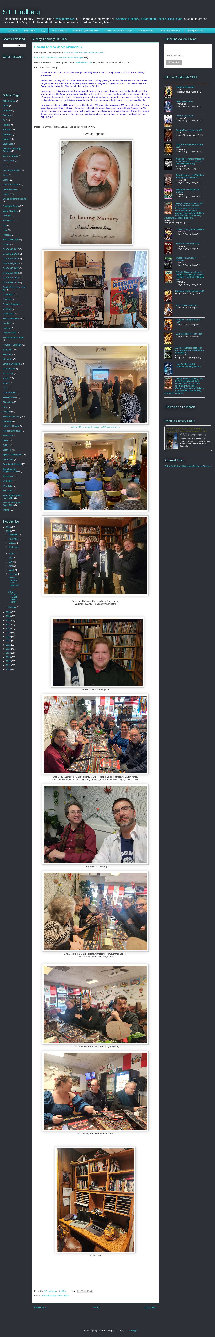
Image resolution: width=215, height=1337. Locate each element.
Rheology (7, 421)
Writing (6, 510)
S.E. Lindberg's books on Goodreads (186, 83)
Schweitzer (8, 435)
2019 (8, 632)
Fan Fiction (8, 220)
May (11, 562)
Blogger (134, 1330)
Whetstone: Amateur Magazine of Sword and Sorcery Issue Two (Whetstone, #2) (190, 161)
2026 (8, 527)
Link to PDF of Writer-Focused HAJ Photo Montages (58, 57)
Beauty (6, 139)
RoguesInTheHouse (12, 431)
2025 (8, 531)
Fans (5, 230)
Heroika (6, 323)
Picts (5, 407)
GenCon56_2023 (11, 273)
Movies (6, 378)
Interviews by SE (146, 31)
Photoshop (8, 402)
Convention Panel (11, 170)
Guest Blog (8, 313)
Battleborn (7, 134)
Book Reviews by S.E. (171, 31)
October (13, 543)
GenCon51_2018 (11, 254)
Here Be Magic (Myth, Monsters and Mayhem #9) (188, 365)
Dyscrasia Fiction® (127, 18)
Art (4, 120)
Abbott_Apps (9, 101)
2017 (8, 640)
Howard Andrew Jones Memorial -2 (13, 582)
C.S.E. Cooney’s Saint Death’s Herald (13, 597)
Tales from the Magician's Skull (10, 470)
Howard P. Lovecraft (12, 345)
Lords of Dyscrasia (11, 364)
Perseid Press (9, 397)
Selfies (6, 445)
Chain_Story (8, 160)
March (12, 570)
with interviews (65, 18)
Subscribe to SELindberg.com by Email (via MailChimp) (186, 48)
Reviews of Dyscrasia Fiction (118, 31)
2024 (8, 612)
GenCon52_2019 (11, 258)
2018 (8, 636)
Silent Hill (7, 450)
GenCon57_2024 (11, 277)
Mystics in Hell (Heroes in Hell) (189, 291)
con (4, 165)
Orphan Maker (9, 392)
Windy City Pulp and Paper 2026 (12, 503)
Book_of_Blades (10, 156)
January (13, 607)
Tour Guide (8, 476)
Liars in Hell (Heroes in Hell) (189, 334)
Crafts (5, 180)
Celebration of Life (83, 62)
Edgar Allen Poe (10, 211)
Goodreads (8, 294)
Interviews (7, 349)
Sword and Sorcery (12, 464)
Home (96, 1307)
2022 (8, 620)
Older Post (150, 1307)
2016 (8, 645)
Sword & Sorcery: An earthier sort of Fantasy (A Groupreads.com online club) (186, 429)
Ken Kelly (7, 354)
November (14, 539)
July (11, 558)
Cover (5, 175)
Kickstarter (8, 359)
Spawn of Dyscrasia (12, 454)
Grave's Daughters (11, 304)
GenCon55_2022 (11, 268)
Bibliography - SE (196, 31)
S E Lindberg (21, 11)
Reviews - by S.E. (11, 416)
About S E (13, 31)
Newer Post (40, 1307)
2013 (8, 657)
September (14, 547)
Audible (6, 125)
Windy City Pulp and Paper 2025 (12, 496)
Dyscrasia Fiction (11, 206)
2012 (8, 661)
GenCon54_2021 (11, 263)
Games (6, 244)
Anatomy (7, 115)
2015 (8, 649)
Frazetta (7, 235)
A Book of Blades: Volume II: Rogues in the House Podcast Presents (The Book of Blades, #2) (190, 276)
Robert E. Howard (11, 426)
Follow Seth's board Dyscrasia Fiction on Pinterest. (188, 466)
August (12, 553)
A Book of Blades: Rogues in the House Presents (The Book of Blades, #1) (189, 350)
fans (5, 225)
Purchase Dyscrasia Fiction (86, 31)
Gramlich (7, 299)
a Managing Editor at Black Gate (161, 18)
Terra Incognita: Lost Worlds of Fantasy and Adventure (190, 176)
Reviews (7, 411)
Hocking (6, 328)
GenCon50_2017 (11, 249)
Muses (6, 383)
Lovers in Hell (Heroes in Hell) (190, 229)
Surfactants (8, 459)
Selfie (66, 1295)
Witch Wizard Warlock (186, 305)
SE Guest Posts (59, 31)
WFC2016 (7, 490)
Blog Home (29, 31)
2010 (8, 669)
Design (6, 194)
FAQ (43, 31)
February (13, 574)
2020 (8, 628)
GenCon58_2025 (11, 282)
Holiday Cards (9, 333)
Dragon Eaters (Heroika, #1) (189, 130)
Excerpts (7, 215)
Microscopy (8, 373)
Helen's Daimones (11, 318)
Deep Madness (10, 189)
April (11, 566)
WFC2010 (7, 486)
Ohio (5, 388)
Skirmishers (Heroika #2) (187, 243)
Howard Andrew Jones (52, 1295)
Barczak (6, 129)
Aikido (5, 105)
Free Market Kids (11, 239)
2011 (8, 665)
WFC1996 (7, 481)
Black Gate (8, 144)
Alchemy (7, 110)
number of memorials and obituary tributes (83, 52)
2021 (8, 624)
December (14, 534)
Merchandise (9, 368)
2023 (8, 616)
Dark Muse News (11, 184)
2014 (8, 653)
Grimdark (7, 309)
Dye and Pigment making (14, 199)
